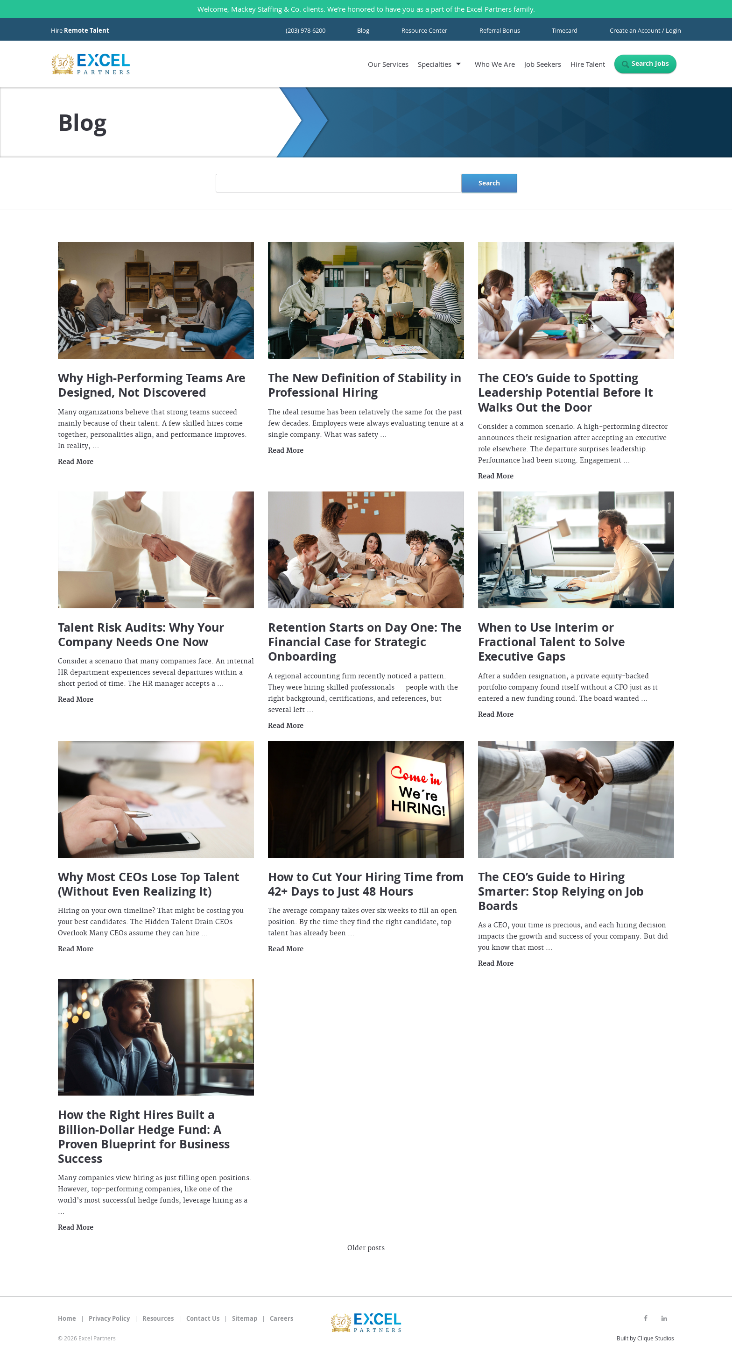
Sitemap (244, 1318)
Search (489, 182)
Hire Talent (587, 64)
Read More (75, 462)
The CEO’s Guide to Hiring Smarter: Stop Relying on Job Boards (561, 891)
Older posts (366, 1248)
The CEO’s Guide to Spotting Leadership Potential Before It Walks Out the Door (565, 392)
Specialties (434, 64)
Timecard (564, 30)
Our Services (388, 64)
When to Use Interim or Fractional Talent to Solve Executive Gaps (551, 642)
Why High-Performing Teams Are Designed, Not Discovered (152, 385)
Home (67, 1318)
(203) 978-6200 (305, 30)
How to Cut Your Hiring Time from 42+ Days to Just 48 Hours (366, 884)
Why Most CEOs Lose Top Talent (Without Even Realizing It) (148, 884)
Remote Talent (86, 30)
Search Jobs (650, 63)
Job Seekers (542, 64)
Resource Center (424, 30)
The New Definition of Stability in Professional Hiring (364, 385)
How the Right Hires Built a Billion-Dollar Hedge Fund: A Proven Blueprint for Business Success (144, 1136)
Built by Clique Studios (645, 1338)
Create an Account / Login (645, 30)
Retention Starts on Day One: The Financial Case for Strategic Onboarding (365, 642)
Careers (281, 1318)
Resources (158, 1318)
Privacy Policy (109, 1318)
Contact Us (202, 1318)
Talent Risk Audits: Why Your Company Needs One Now (141, 634)
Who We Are (495, 64)
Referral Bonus (499, 30)
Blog (363, 30)
